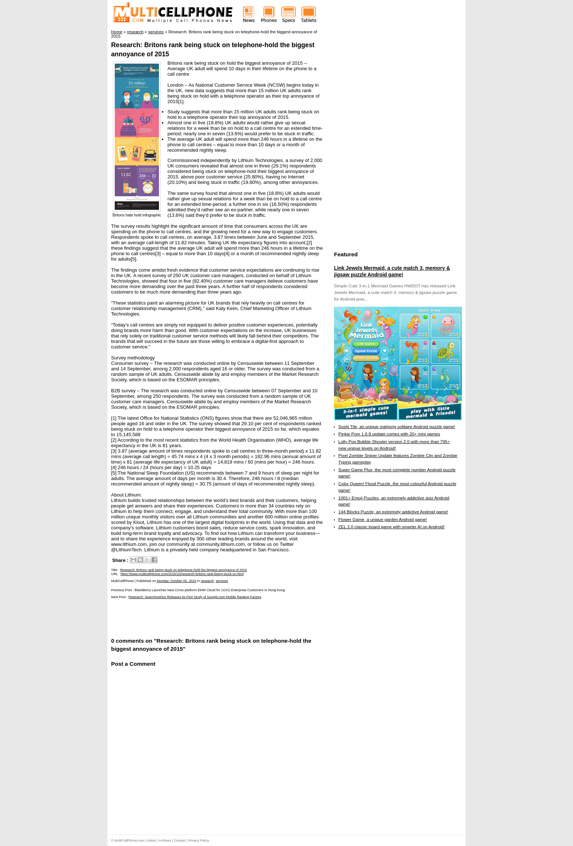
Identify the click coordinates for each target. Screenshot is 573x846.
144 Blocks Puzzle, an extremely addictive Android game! (393, 511)
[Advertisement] (196, 617)
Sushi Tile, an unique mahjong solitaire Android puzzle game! (396, 426)
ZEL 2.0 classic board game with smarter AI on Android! (391, 526)
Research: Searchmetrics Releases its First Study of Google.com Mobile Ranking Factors (195, 597)
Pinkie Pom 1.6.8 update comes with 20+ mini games (389, 434)
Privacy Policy (198, 840)
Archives (164, 840)
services (222, 581)
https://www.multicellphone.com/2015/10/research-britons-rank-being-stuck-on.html (182, 574)
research (207, 581)
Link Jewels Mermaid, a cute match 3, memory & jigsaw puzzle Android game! (392, 271)
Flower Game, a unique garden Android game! (382, 519)
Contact (180, 840)
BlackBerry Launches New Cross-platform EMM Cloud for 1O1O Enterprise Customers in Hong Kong (209, 590)
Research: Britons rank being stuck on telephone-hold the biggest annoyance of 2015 (183, 570)
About (151, 840)
